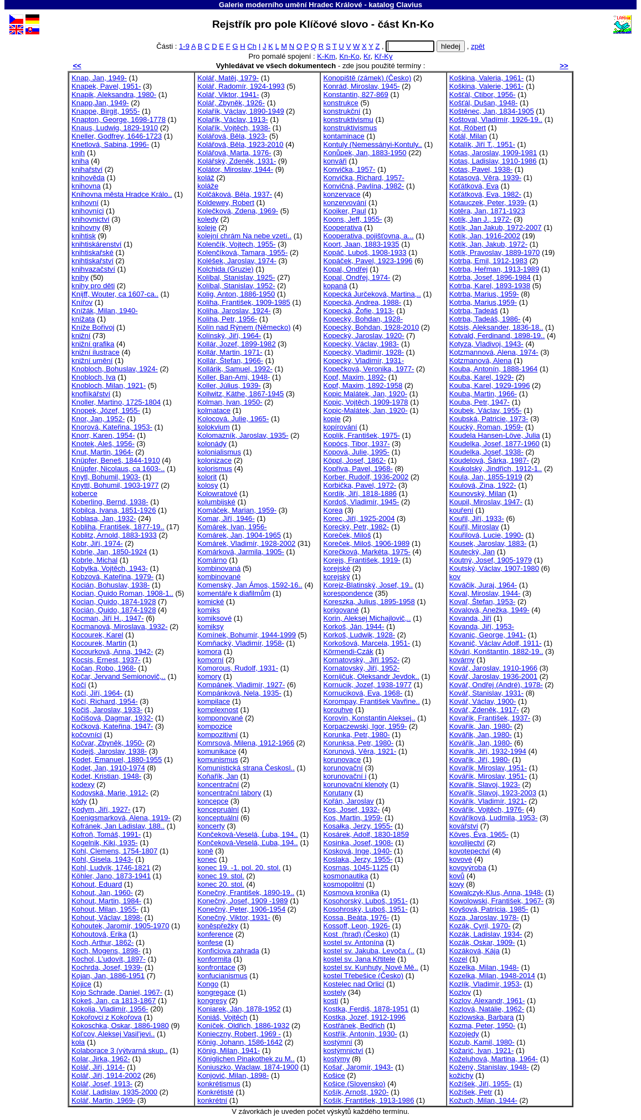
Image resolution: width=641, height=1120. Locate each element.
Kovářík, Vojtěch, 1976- (487, 809)
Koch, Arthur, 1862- (102, 942)
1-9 (184, 46)
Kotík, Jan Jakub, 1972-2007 (495, 227)
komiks (208, 610)
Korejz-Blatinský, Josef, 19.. (368, 585)
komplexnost (217, 709)
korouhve (338, 709)
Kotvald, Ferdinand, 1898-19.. (497, 335)
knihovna (85, 186)
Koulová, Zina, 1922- (482, 485)
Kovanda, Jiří (470, 618)
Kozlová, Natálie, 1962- (487, 1009)
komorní (210, 660)
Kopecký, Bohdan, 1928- (363, 319)
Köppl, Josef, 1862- (354, 460)
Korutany (337, 793)
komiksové (214, 618)
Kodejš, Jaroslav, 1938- (109, 751)
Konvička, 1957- (349, 169)
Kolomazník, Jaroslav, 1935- (242, 435)
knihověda (88, 177)
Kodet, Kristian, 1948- (106, 776)
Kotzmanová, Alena (480, 360)
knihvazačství (93, 269)
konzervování (344, 202)
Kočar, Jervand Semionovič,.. (118, 676)
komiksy (210, 626)
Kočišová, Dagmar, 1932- (112, 718)
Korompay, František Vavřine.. (371, 701)
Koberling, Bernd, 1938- (109, 502)
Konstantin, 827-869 (355, 94)
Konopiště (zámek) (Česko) (367, 78)
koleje (206, 227)
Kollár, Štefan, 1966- (230, 360)
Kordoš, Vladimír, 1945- (361, 502)
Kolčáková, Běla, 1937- (234, 194)
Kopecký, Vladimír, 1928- (363, 352)
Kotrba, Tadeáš (473, 310)
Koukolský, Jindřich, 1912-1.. (495, 468)
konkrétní (212, 1100)
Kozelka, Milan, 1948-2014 (492, 975)
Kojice (81, 984)
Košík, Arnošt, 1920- (355, 1092)
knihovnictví (90, 219)
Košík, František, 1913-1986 (368, 1100)
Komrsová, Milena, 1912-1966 (245, 743)
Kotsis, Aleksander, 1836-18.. (496, 327)
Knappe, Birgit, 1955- (105, 111)
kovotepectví (469, 851)
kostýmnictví (343, 1050)
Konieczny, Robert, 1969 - (239, 1034)
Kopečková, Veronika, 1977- (368, 369)
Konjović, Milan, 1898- (233, 1075)
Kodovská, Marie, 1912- (109, 793)
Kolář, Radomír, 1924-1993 (240, 86)
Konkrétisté (215, 1092)
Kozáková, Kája (474, 951)
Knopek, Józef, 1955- (105, 410)
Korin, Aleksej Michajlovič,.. (367, 618)
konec (207, 859)
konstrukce (340, 103)
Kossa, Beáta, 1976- (356, 917)
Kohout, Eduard (96, 884)
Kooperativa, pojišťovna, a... (368, 236)
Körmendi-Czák (348, 651)
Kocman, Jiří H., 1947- (107, 618)
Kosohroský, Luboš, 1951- (365, 909)
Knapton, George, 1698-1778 (118, 119)
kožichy (461, 1075)
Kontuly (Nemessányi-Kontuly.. (372, 144)
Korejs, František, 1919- (361, 560)
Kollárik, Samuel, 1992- (235, 369)
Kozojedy (464, 1034)
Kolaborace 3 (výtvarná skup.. (119, 1050)
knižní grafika (92, 344)
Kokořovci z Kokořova (106, 1017)
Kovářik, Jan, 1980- (480, 734)
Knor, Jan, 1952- (98, 419)
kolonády (211, 443)
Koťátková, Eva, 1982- (485, 194)
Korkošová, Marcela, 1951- (366, 643)
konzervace (341, 194)
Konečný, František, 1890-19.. (245, 892)
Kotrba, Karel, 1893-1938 (490, 286)
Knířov (82, 302)
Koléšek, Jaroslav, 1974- (236, 261)
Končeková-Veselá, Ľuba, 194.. (247, 842)
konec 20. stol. (220, 884)
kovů (457, 876)
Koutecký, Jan (472, 552)
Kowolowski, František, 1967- (496, 901)
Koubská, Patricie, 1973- (489, 419)
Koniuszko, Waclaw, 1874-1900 (247, 1067)
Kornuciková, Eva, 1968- (362, 693)
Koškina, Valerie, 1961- (486, 86)
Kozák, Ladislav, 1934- (485, 934)
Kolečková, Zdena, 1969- (237, 211)
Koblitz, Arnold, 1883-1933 (114, 535)
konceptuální (217, 818)
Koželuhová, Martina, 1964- (493, 1059)
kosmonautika (345, 876)
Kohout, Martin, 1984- (106, 901)
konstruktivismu (348, 119)
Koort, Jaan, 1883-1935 (361, 244)
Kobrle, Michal (94, 560)
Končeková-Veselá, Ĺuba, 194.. (247, 834)
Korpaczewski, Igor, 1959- (365, 726)
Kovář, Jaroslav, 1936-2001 (493, 676)
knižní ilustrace (95, 352)
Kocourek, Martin (98, 643)
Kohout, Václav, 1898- (106, 917)
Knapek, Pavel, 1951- (106, 86)
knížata (83, 319)
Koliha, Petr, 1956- (227, 319)
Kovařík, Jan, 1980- (480, 726)
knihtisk (83, 236)
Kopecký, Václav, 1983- (361, 344)
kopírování (340, 427)
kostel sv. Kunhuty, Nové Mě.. (370, 967)
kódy (79, 801)
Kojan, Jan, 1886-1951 (108, 975)
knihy (80, 277)
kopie (331, 419)
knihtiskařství (92, 261)
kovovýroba (467, 867)
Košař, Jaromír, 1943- (358, 1067)
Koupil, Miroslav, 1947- (485, 502)
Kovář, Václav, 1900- (482, 701)
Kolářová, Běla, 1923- (232, 136)
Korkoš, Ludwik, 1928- (359, 635)
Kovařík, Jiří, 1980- (479, 759)
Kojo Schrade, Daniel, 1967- (116, 992)
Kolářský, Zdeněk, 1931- (236, 161)
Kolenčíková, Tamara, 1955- (242, 252)
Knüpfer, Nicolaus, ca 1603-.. (118, 468)
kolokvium (213, 427)
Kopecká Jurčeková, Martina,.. (372, 294)
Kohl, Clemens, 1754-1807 (114, 851)
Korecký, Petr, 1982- (356, 527)
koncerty (211, 826)
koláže (207, 186)
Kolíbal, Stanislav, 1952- (236, 286)
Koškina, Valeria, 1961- (486, 78)
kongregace (216, 992)
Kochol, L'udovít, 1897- (108, 959)
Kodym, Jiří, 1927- (100, 809)
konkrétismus (218, 1084)
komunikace (216, 751)
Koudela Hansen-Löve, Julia (494, 435)
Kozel (458, 959)
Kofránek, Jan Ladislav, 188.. (118, 826)
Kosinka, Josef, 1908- (358, 842)
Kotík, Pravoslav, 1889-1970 (494, 252)
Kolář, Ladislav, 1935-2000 (114, 1092)
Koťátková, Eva (474, 186)
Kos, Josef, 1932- (351, 809)
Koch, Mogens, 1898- (106, 951)
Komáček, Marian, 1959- (236, 510)
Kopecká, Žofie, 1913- (358, 310)
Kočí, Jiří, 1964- (96, 693)
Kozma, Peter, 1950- (482, 1025)
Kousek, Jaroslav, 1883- (488, 543)
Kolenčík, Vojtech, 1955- (236, 244)
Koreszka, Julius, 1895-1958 (368, 601)
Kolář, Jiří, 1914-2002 (106, 1075)
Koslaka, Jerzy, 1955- (357, 859)
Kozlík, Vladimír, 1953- (485, 984)
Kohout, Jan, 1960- (102, 892)
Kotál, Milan (468, 136)
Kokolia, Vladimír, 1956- (109, 1009)
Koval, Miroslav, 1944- (485, 593)
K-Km (326, 56)
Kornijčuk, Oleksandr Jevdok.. (371, 676)
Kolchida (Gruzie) (225, 269)
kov (454, 576)
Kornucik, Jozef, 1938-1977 (367, 685)
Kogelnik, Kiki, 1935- (104, 842)
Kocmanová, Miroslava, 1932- (119, 626)
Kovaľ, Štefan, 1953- (482, 601)
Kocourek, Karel (97, 635)
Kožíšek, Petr (471, 1092)
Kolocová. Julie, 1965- (233, 419)
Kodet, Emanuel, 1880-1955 (116, 759)
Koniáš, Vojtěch (222, 1017)
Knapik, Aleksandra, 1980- (113, 94)
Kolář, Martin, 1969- (103, 1100)
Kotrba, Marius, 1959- (484, 294)
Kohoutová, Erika (99, 934)
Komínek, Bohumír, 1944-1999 (246, 635)
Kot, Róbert (467, 128)
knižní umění (91, 360)
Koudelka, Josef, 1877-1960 (494, 443)
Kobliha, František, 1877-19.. (118, 527)
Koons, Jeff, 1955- (352, 219)
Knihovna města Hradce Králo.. (121, 194)
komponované (220, 718)
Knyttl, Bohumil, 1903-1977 (114, 485)
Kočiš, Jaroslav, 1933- (106, 709)
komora (209, 651)
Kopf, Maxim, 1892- (354, 377)
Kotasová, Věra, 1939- (485, 177)
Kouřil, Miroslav (474, 527)
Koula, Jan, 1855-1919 (485, 477)
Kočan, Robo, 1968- (103, 668)
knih (78, 153)
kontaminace (343, 136)
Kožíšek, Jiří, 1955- (480, 1084)
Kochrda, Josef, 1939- (106, 967)
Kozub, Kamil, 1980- (482, 1042)
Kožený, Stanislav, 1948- (489, 1067)
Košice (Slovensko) (354, 1084)
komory (209, 676)
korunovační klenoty (355, 784)
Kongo (207, 984)
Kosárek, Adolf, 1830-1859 (366, 834)
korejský (336, 576)
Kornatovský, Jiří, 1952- (361, 668)
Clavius (409, 5)
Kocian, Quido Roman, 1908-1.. (122, 593)
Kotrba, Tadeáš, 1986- (485, 319)
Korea (332, 510)
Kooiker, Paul (344, 211)
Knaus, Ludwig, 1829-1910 (114, 128)
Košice (334, 1075)
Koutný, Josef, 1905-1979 (490, 560)
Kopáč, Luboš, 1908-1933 (364, 252)
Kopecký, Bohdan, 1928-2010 (371, 327)
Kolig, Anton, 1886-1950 (236, 294)
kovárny (462, 660)
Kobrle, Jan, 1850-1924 (109, 552)
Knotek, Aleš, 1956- (103, 443)
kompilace (213, 701)
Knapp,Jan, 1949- (100, 103)
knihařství (86, 169)
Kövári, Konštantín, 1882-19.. (496, 651)
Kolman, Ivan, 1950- (229, 402)
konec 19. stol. (220, 876)
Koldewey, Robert (225, 202)
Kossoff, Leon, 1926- (356, 926)
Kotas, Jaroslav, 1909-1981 (493, 153)
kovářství (463, 826)
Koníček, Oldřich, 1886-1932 (243, 1025)
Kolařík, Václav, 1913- (232, 119)
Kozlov (460, 992)
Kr (366, 56)
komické (210, 601)
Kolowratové (217, 493)
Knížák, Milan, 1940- (104, 310)
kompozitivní (217, 734)
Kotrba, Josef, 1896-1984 (490, 277)
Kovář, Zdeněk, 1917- (484, 709)
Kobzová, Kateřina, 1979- (112, 576)
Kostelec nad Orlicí (353, 984)
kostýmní (337, 1042)
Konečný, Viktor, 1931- (233, 917)
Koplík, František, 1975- (361, 435)
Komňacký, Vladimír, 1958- (240, 643)
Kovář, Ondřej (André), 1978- (496, 685)
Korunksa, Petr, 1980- (358, 743)
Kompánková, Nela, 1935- (239, 693)
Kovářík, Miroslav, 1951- (488, 776)
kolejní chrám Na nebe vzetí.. (244, 236)
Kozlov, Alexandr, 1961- (487, 1000)
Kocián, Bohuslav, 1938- (110, 585)
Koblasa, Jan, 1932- (103, 518)
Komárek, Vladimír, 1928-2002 (246, 543)
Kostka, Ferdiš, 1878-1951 (365, 1009)
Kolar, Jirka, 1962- (100, 1059)
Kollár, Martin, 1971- (229, 352)
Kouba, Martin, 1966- (483, 394)
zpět (478, 46)
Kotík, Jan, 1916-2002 (484, 236)
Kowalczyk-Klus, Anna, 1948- (496, 892)
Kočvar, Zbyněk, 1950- (107, 743)
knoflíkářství (90, 394)
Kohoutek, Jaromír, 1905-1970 (120, 926)
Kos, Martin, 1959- (352, 818)
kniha (80, 161)
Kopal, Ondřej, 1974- (356, 277)
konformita (214, 959)
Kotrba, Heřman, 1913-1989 (494, 269)
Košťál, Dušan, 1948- (483, 103)
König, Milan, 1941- (228, 1050)
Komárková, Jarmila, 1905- (240, 552)
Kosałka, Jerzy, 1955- (357, 826)
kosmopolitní (343, 884)
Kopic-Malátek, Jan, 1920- (365, 410)
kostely (334, 992)
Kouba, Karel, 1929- (481, 377)
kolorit (207, 477)
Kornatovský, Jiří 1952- (361, 660)
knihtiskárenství (96, 244)
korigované (340, 610)
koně (205, 851)
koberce (84, 493)
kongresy (212, 1000)
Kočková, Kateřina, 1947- (112, 726)
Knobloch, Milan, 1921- (108, 385)
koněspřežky (217, 926)
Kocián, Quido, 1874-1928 (113, 610)
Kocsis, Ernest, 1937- (106, 660)
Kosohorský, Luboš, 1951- (365, 901)
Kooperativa (342, 227)
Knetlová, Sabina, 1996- (110, 144)
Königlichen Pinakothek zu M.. (246, 1059)
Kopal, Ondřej (345, 269)
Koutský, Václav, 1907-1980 (494, 568)
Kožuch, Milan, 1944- (483, 1100)
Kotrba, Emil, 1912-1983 (488, 261)
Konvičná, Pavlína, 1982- (363, 186)
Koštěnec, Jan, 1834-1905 (491, 111)
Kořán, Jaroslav (348, 801)
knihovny (85, 227)
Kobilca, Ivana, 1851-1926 (113, 510)
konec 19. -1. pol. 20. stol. (238, 867)
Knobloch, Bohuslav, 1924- (114, 369)
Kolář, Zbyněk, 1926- (231, 103)
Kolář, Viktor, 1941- (228, 94)
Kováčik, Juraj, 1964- (483, 585)
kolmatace (213, 410)
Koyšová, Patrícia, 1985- (489, 909)
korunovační (342, 768)
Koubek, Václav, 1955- (485, 410)
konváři (334, 161)
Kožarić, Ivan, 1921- (481, 1050)
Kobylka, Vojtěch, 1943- (109, 568)
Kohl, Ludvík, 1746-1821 (110, 867)
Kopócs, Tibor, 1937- (356, 443)
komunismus (217, 759)
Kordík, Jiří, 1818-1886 (360, 493)
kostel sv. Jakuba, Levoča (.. (368, 951)
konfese (210, 942)
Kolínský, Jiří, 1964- (229, 335)
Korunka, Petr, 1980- (356, 734)
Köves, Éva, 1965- (479, 834)
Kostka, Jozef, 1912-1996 (364, 1017)
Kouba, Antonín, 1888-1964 (493, 369)
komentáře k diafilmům (233, 593)
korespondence (348, 593)
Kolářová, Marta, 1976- (234, 153)
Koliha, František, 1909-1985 (243, 302)
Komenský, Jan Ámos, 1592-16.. (249, 585)
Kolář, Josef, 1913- (101, 1084)
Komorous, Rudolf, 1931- (237, 668)
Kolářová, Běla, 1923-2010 (240, 144)
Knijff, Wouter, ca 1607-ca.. (114, 294)
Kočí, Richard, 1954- (104, 701)
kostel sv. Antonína (353, 942)
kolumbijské (216, 502)
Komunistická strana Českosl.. (246, 768)
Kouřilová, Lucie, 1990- (486, 535)
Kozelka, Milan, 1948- (484, 967)
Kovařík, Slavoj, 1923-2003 (492, 793)
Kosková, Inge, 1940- (357, 851)
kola (78, 1042)
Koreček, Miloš (347, 535)
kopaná (335, 286)
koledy (207, 219)
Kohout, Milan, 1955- (105, 909)
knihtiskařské (92, 252)
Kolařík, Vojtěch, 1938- (233, 128)
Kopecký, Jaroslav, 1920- (363, 335)
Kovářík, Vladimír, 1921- (488, 801)
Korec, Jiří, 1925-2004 (358, 518)
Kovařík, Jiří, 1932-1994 (487, 751)
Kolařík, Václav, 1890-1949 (240, 111)
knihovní (85, 202)
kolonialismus (219, 452)
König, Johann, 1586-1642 (240, 1042)
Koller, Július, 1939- (228, 385)
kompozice (214, 726)
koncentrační (218, 784)
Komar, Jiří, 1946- (225, 518)
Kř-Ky (384, 56)
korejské (336, 568)
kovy (456, 884)
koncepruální (218, 809)
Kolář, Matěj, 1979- (228, 78)
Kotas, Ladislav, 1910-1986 (493, 161)
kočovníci (86, 734)
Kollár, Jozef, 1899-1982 (236, 344)
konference (215, 934)
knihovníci (87, 211)
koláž (205, 177)
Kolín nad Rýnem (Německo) (243, 327)
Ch (252, 46)
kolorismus (214, 468)
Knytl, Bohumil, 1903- (106, 477)
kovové (461, 859)
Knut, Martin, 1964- (102, 452)
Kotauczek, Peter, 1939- (488, 202)
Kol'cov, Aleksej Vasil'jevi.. (113, 1034)
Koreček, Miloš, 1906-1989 (366, 543)
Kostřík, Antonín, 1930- (360, 1034)
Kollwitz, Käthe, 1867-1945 (240, 394)
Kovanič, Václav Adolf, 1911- (495, 643)
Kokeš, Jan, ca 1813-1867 (113, 1000)
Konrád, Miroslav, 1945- (361, 86)
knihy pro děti (93, 286)
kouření (461, 510)
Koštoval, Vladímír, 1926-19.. (495, 119)
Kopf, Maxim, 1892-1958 (362, 385)
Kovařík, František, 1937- (489, 718)
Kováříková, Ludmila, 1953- (493, 818)
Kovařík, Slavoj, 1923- (484, 784)
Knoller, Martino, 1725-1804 (116, 402)
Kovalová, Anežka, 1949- (489, 610)
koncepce (212, 801)
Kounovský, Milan (477, 493)
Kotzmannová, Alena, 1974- (494, 352)
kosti (330, 1000)
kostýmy (336, 1059)
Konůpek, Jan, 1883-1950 (364, 153)
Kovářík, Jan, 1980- (480, 743)
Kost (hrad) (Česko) (355, 934)
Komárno (212, 560)
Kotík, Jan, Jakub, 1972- (488, 244)
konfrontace (216, 967)
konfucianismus (222, 975)
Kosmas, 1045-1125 (355, 867)
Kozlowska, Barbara (481, 1017)
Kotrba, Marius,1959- (483, 302)
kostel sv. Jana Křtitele (359, 959)
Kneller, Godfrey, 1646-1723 (116, 136)
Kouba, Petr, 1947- (479, 402)
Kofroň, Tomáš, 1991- (106, 834)
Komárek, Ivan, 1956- (231, 527)
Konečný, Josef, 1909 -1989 (242, 901)
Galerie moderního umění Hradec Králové (290, 5)
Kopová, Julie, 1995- (356, 452)
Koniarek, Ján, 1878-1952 (238, 1009)
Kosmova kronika (351, 892)
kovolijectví (467, 842)
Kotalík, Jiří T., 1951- (482, 144)
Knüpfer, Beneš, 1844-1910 (115, 460)
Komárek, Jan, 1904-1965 (239, 535)
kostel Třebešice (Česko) (363, 975)
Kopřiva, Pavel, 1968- (357, 468)
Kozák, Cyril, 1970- (480, 926)
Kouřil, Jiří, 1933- (476, 518)
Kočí (78, 685)
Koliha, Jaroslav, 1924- (233, 310)
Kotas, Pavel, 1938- (480, 169)
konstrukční (341, 111)
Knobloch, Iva (93, 377)
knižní (80, 335)
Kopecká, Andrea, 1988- (362, 302)
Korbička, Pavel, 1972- (359, 485)
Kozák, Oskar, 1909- (482, 942)
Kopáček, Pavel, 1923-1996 (367, 261)
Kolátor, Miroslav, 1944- (235, 169)
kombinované (218, 576)
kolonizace (214, 460)
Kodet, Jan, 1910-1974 (108, 768)
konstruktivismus (350, 128)
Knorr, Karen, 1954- (103, 435)
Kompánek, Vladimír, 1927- (241, 685)
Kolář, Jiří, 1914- (98, 1067)
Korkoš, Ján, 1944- (353, 626)
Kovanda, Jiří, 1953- (481, 626)
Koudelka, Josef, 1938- (486, 452)
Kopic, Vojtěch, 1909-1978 (365, 402)
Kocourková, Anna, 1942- (112, 651)
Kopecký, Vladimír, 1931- (363, 360)
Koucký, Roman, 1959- (486, 427)
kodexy (83, 784)
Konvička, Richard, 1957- (363, 177)
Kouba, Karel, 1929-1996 (489, 385)
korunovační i (344, 776)
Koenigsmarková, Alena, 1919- (121, 818)
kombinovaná (218, 568)
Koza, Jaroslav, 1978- (484, 917)
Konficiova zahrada (228, 951)
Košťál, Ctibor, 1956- (482, 94)
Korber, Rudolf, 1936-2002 (365, 477)
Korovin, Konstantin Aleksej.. (369, 718)
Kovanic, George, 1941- (487, 635)
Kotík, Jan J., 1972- (480, 219)
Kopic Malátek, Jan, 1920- (365, 394)
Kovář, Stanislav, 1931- (486, 693)
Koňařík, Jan (217, 776)
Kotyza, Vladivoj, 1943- (486, 344)
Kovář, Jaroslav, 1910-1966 (493, 668)
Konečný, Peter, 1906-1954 (241, 909)
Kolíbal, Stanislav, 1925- (236, 277)
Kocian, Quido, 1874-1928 (113, 601)
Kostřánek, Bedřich (353, 1025)
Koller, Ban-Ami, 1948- (233, 377)
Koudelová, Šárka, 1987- (489, 460)
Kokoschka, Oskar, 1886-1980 (120, 1025)
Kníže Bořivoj (92, 327)
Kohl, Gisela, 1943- (102, 859)
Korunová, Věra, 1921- (359, 751)
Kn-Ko (349, 56)
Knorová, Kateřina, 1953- (111, 427)
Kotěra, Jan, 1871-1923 (487, 211)
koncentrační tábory (229, 793)
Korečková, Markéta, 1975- (366, 552)
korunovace (342, 759)
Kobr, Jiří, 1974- (97, 543)
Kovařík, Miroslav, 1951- (488, 768)
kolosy (207, 485)
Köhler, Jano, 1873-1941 (111, 876)
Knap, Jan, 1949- (99, 78)
